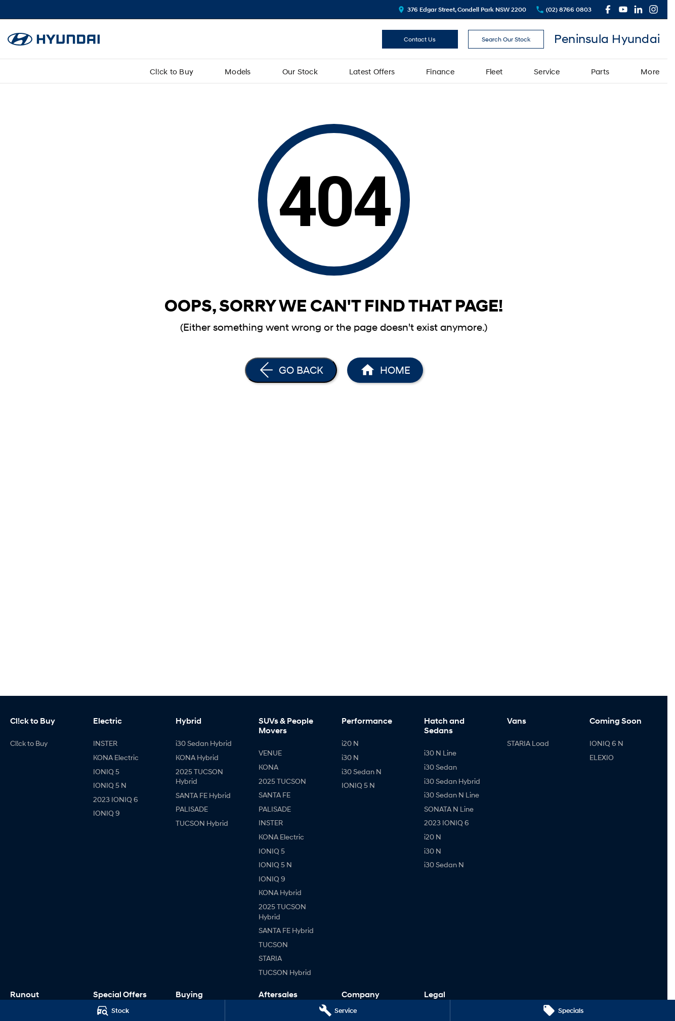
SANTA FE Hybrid (203, 795)
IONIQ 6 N (606, 743)
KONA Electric (116, 757)
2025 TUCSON (282, 781)
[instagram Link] (653, 9)
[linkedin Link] (638, 9)
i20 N (350, 743)
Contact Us (420, 39)
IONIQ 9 (106, 813)
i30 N (350, 757)
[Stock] (112, 1010)
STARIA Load (528, 743)
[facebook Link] (608, 9)
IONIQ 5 (106, 771)
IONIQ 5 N (109, 785)
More (650, 71)
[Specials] (562, 1010)
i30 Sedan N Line (451, 794)
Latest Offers (372, 71)
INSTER (105, 743)
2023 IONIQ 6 (115, 799)
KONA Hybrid (197, 757)
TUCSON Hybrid (202, 823)
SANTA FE (274, 794)
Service (547, 71)
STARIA (270, 958)
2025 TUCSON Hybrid (199, 776)
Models (238, 71)
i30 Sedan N (362, 771)
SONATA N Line (449, 809)
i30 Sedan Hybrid (204, 743)
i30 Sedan (440, 767)
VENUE (270, 752)
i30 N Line (440, 752)
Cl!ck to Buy (171, 71)
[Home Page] (385, 370)
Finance (440, 71)
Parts (600, 71)
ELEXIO (601, 757)
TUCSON (273, 944)
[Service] (337, 1010)
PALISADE (192, 809)
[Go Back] (291, 370)
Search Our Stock (506, 39)
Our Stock (300, 71)
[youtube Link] (623, 9)
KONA (268, 767)
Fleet (494, 71)
